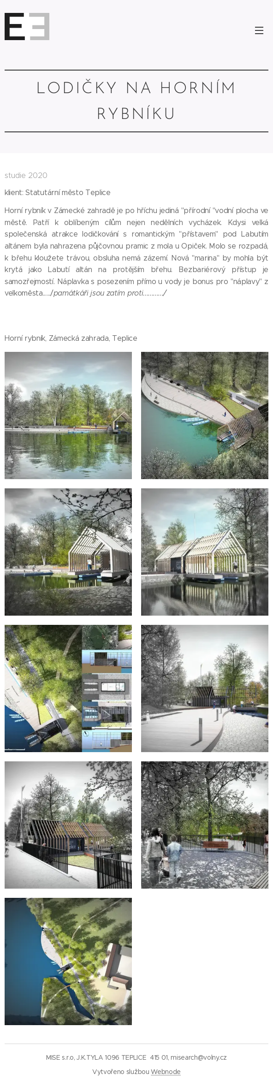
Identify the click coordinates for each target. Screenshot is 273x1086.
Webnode (166, 1072)
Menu (259, 30)
